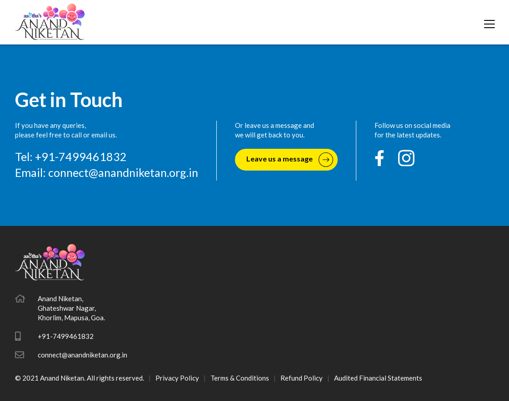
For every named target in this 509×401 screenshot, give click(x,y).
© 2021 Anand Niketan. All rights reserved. (79, 378)
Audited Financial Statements (378, 378)
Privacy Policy (177, 378)
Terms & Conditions (239, 378)
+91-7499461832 (66, 336)
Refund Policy (301, 378)
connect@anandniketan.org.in (123, 172)
